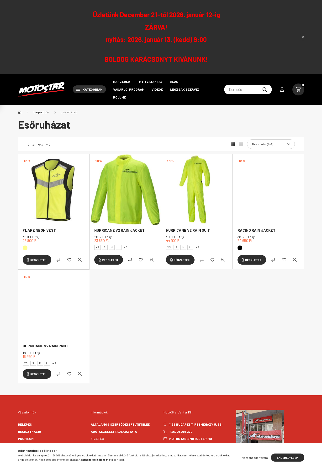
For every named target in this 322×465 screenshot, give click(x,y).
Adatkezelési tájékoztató (114, 431)
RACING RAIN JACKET (256, 230)
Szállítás (99, 446)
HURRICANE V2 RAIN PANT (45, 346)
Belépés (25, 424)
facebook (164, 450)
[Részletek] (37, 260)
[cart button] (298, 89)
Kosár (23, 446)
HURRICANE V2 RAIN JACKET (119, 230)
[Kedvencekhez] (69, 260)
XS (97, 247)
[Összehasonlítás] (58, 260)
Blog (174, 81)
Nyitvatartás (151, 81)
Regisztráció (29, 431)
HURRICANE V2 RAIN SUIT (188, 230)
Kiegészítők (41, 112)
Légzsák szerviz (184, 89)
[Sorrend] (271, 144)
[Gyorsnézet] (80, 260)
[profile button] (282, 89)
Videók (157, 89)
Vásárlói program (128, 89)
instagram (174, 450)
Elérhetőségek (104, 453)
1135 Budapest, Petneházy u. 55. (195, 424)
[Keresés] (248, 89)
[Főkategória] (20, 112)
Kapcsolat (122, 81)
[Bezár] (303, 37)
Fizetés (97, 439)
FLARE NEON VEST (39, 230)
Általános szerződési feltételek (120, 424)
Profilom (26, 439)
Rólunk (119, 97)
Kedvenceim (28, 453)
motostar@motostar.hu (190, 439)
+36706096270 (181, 431)
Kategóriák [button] (89, 89)
